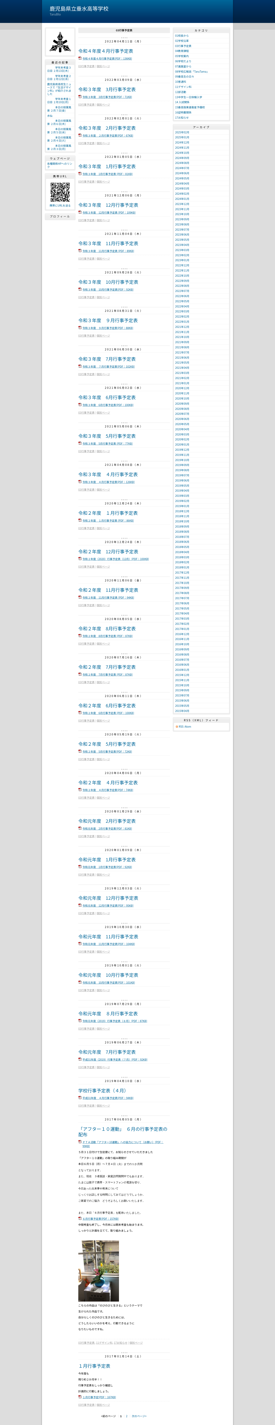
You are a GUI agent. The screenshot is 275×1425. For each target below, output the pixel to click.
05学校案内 (182, 56)
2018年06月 (182, 542)
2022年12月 (182, 265)
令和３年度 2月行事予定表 (107, 127)
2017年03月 (182, 618)
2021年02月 (182, 378)
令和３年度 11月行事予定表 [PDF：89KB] (108, 251)
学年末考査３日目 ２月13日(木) (59, 69)
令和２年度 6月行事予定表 (107, 705)
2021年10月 (182, 337)
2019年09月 (182, 465)
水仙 (50, 116)
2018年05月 (182, 547)
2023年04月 (182, 245)
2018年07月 (182, 537)
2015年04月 (182, 711)
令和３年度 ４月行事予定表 (108, 474)
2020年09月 (182, 403)
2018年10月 (182, 521)
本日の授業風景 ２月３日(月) (59, 147)
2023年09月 (182, 219)
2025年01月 (182, 137)
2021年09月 (182, 342)
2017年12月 (182, 572)
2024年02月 (182, 193)
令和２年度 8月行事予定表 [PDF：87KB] (107, 636)
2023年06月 (182, 234)
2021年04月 (182, 368)
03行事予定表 (86, 66)
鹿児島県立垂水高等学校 (79, 8)
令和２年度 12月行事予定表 (108, 551)
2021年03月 (182, 373)
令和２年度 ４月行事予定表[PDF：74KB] (107, 790)
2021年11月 (182, 332)
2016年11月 (182, 639)
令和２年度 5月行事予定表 (107, 743)
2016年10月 (182, 644)
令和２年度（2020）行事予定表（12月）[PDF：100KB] (115, 559)
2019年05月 (182, 485)
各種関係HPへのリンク (59, 165)
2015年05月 (182, 706)
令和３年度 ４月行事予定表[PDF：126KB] (108, 482)
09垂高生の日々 (184, 76)
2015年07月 (182, 695)
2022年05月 (182, 301)
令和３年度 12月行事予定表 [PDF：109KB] (109, 212)
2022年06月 (182, 296)
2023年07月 (182, 229)
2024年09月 (182, 158)
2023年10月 (182, 214)
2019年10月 (182, 460)
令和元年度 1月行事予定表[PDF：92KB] (107, 867)
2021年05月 (182, 362)
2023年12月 (182, 204)
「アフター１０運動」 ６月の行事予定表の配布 (122, 1131)
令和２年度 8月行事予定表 (107, 628)
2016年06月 (182, 664)
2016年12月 (182, 634)
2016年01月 (182, 670)
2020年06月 (182, 419)
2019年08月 (182, 470)
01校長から (182, 35)
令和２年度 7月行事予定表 (107, 666)
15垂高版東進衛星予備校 (190, 107)
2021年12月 (182, 327)
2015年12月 (182, 675)
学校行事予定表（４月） (103, 1090)
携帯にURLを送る (60, 205)
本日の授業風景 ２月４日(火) (59, 139)
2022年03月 (182, 311)
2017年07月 (182, 598)
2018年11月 (182, 516)
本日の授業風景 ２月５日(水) (59, 130)
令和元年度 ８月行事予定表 (108, 1013)
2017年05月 (182, 608)
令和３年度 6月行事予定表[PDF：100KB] (107, 405)
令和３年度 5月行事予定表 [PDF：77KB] (107, 443)
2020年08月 (182, 409)
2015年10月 (182, 685)
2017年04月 (182, 613)
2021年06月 (182, 357)
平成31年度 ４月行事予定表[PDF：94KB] (107, 1098)
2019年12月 (182, 449)
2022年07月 (182, 291)
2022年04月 (182, 306)
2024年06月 (182, 173)
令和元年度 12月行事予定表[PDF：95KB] (107, 905)
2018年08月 (182, 531)
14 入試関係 (182, 102)
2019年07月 (182, 475)
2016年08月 (182, 654)
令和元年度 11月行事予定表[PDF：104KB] (108, 944)
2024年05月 (182, 178)
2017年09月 (182, 588)
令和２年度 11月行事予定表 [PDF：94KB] (108, 597)
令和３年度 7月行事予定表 (107, 358)
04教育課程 (182, 51)
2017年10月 (182, 583)
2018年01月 (182, 567)
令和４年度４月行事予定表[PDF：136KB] (107, 58)
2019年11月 (182, 455)
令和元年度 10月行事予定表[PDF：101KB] (108, 982)
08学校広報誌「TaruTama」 (192, 71)
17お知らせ (120, 1343)
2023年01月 (182, 260)
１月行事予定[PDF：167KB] (99, 1397)
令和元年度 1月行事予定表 (107, 859)
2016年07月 (182, 659)
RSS (181, 726)
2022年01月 (182, 321)
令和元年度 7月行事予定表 (107, 1051)
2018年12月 (182, 511)
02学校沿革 (182, 41)
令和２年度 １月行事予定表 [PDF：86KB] (108, 520)
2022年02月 (182, 316)
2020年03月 (182, 434)
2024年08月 (182, 163)
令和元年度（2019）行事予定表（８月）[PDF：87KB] (114, 1021)
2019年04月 (182, 490)
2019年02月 (182, 501)
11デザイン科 (104, 1343)
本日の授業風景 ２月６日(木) (59, 122)
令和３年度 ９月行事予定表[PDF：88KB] (107, 328)
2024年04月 (182, 183)
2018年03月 (182, 557)
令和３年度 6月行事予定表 (107, 397)
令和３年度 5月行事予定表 (107, 435)
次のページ (138, 1416)
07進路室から (183, 66)
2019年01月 (182, 506)
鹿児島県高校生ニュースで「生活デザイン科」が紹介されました (59, 89)
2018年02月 (182, 562)
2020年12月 (182, 388)
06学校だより (183, 61)
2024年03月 (182, 188)
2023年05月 (182, 240)
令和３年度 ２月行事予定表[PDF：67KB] (107, 135)
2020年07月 (182, 414)
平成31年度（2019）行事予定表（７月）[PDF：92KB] (114, 1059)
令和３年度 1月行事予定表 (107, 166)
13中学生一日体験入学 (188, 97)
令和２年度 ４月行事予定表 (108, 782)
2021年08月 (182, 347)
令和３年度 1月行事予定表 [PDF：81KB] (107, 174)
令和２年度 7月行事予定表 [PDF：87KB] (107, 674)
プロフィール (60, 216)
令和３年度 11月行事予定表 (108, 243)
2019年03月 (182, 496)
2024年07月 (182, 168)
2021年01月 (182, 383)
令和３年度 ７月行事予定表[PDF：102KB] (108, 366)
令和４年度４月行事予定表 (105, 50)
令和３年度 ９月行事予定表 (108, 320)
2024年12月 (182, 142)
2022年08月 (182, 286)
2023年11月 (182, 209)
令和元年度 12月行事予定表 (108, 897)
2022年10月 (182, 275)
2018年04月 (182, 552)
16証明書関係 (183, 112)
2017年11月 (182, 578)
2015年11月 (182, 680)
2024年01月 (182, 199)
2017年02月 (182, 624)
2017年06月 (182, 603)
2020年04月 (182, 429)
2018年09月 (182, 526)
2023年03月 (182, 250)
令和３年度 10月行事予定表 (108, 281)
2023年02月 (182, 255)
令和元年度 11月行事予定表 (108, 936)
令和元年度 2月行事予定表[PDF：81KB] (107, 828)
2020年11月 (182, 393)
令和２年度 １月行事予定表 (108, 512)
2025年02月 (182, 132)
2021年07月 (182, 352)
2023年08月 (182, 224)
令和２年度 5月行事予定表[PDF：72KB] (107, 751)
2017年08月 (182, 593)
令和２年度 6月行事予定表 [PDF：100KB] (108, 713)
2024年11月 (182, 147)
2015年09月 (182, 690)
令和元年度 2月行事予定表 (107, 820)
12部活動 (180, 92)
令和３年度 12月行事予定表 (108, 204)
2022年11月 (182, 270)
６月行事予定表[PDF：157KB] (100, 1219)
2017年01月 (182, 629)
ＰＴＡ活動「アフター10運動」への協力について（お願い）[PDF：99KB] (122, 1144)
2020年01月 (182, 444)
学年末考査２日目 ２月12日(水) (59, 77)
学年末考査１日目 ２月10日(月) (59, 100)
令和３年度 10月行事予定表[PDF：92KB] (107, 289)
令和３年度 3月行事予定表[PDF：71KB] (107, 97)
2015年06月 (182, 700)
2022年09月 (182, 281)
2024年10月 (182, 153)
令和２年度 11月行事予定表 (108, 589)
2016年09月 (182, 649)
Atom (187, 726)
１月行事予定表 (94, 1365)
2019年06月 (182, 480)
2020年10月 (182, 398)
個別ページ (103, 66)
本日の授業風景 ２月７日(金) (59, 108)
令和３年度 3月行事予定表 (107, 89)
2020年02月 (182, 439)
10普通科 (180, 81)
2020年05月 (182, 424)
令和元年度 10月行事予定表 (108, 974)
